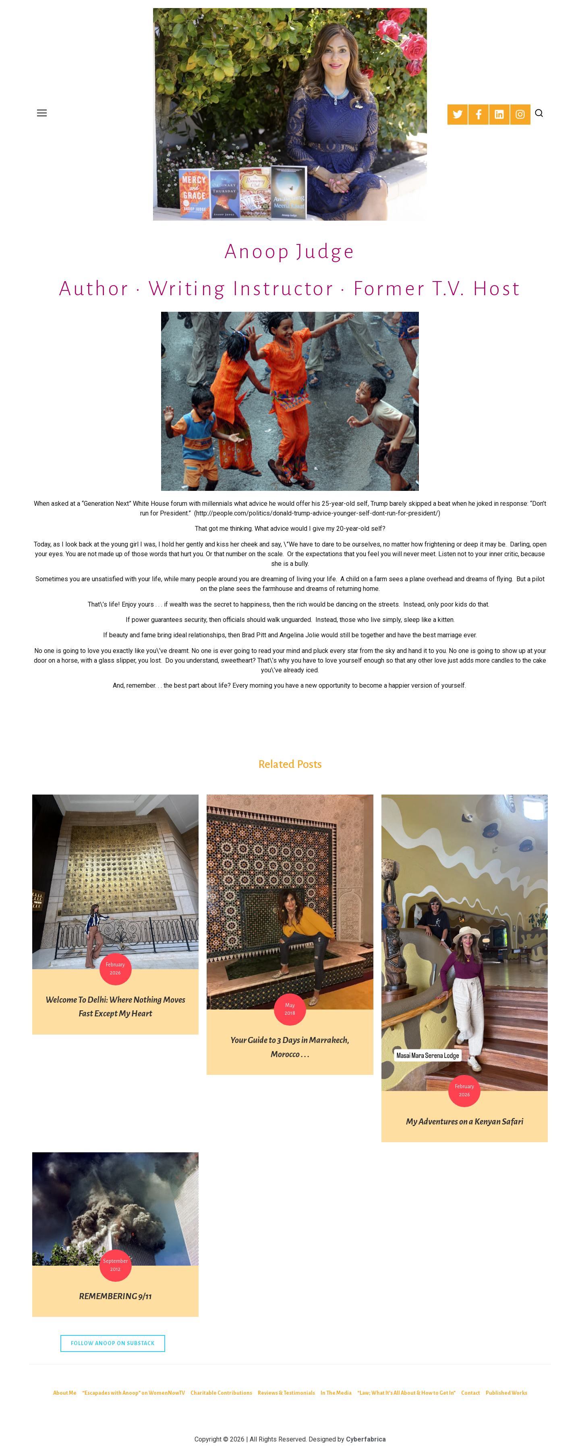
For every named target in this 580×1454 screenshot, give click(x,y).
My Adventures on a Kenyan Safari (464, 1121)
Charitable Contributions (221, 1393)
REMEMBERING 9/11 (115, 1296)
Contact (470, 1393)
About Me (65, 1393)
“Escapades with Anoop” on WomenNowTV (133, 1393)
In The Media (336, 1393)
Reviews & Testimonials (286, 1393)
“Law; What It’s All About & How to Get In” (406, 1393)
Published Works (506, 1393)
